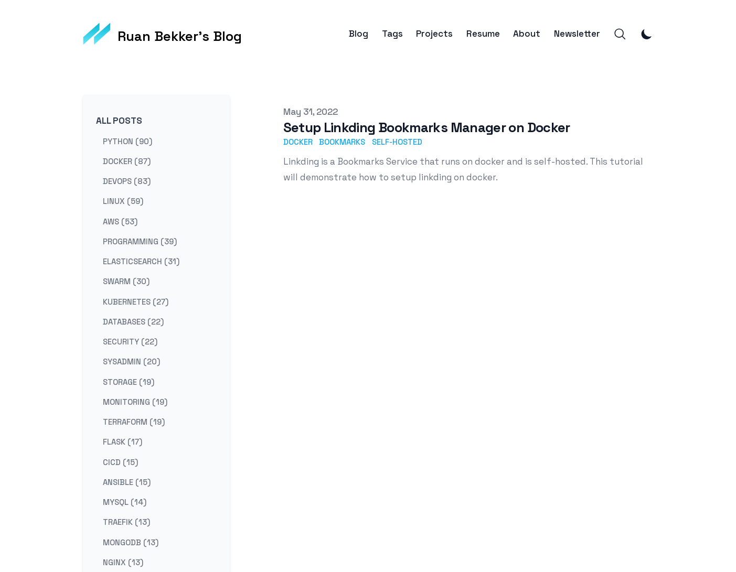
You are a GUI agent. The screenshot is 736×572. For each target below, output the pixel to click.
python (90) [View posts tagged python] (127, 141)
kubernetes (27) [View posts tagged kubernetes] (135, 301)
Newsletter (577, 33)
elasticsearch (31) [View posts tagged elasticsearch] (141, 261)
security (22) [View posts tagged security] (130, 342)
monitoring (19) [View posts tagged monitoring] (135, 401)
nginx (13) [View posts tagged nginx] (123, 562)
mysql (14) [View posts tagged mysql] (124, 502)
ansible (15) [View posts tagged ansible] (127, 482)
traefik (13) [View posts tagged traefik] (126, 522)
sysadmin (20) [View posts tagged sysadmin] (131, 361)
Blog (358, 33)
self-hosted (397, 142)
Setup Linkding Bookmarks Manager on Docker (426, 127)
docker (298, 142)
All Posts (119, 120)
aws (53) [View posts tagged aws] (120, 221)
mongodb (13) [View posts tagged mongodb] (130, 542)
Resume (483, 33)
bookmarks (342, 142)
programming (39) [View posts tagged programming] (140, 241)
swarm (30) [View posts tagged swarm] (126, 281)
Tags (392, 33)
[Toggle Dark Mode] (647, 34)
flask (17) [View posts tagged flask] (122, 442)
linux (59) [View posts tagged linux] (123, 201)
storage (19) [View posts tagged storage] (128, 381)
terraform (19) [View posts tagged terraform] (134, 422)
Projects (434, 33)
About (526, 33)
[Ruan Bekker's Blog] (162, 34)
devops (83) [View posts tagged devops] (127, 181)
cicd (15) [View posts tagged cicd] (120, 462)
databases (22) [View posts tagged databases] (133, 321)
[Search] (620, 34)
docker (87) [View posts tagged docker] (127, 161)
